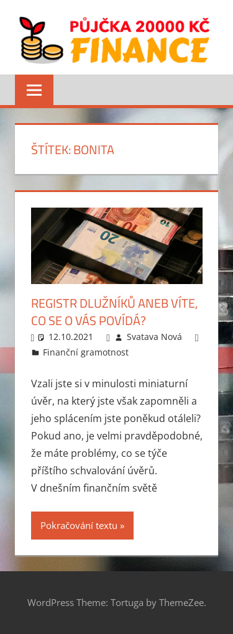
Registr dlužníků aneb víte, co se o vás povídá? (114, 311)
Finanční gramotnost (86, 352)
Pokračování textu (78, 525)
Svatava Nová (154, 336)
